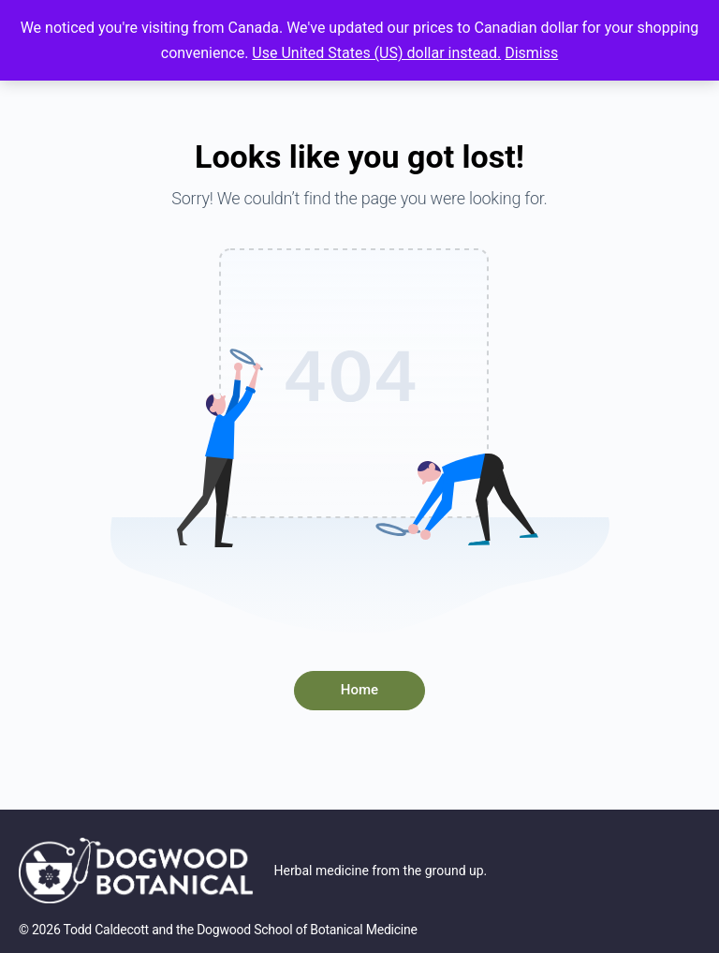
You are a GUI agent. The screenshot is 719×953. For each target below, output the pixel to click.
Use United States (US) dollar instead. (376, 53)
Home (359, 689)
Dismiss (531, 53)
